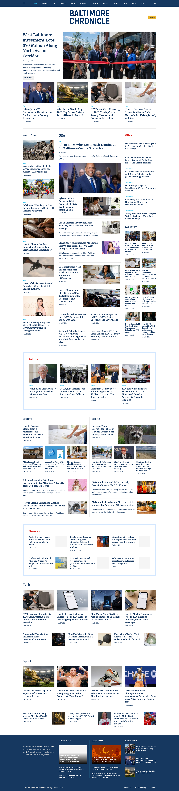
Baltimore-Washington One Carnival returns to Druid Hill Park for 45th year (38, 208)
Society (105, 3)
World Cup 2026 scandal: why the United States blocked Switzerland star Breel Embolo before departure (126, 718)
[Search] (155, 3)
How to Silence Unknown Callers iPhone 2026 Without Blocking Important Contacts (72, 617)
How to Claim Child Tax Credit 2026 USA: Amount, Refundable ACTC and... (132, 328)
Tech (125, 3)
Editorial (127, 787)
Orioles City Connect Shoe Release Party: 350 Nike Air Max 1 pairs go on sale (105, 693)
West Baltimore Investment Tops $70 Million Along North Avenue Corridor (40, 45)
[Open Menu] (24, 3)
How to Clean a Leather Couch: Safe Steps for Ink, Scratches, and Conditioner (37, 247)
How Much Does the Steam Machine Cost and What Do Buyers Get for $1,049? (81, 636)
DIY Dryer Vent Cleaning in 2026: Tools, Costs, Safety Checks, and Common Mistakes (37, 618)
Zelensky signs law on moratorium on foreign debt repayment (123, 561)
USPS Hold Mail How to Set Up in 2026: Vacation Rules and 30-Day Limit (72, 317)
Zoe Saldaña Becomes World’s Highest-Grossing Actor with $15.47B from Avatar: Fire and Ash (82, 542)
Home (35, 3)
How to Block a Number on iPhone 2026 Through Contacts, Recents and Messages (138, 618)
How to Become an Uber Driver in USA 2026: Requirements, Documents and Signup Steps (69, 296)
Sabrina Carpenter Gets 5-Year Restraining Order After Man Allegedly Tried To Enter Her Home (43, 483)
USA (53, 3)
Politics (72, 3)
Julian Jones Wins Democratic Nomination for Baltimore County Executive (88, 146)
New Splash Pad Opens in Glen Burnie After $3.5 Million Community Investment (101, 465)
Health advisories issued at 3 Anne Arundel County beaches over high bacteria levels (143, 466)
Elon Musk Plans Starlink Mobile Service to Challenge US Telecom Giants (105, 617)
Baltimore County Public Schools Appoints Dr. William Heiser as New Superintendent (103, 392)
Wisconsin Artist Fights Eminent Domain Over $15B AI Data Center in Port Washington (71, 769)
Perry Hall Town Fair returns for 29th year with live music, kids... (149, 300)
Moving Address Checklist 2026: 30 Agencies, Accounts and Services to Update (77, 465)
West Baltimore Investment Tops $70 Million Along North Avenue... (146, 749)
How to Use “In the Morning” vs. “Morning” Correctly (70, 776)
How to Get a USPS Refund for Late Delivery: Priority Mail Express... (132, 273)
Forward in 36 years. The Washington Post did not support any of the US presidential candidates (70, 759)
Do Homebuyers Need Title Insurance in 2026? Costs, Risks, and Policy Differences (70, 273)
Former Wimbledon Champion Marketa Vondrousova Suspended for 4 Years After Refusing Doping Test (140, 696)
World (62, 3)
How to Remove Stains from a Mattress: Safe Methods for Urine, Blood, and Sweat (33, 432)
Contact (152, 17)
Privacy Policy (140, 787)
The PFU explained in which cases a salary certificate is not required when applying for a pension (106, 775)
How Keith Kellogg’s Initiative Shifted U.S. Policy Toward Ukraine (105, 768)
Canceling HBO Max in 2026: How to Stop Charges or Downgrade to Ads (139, 202)
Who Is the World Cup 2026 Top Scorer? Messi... (145, 772)
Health (116, 3)
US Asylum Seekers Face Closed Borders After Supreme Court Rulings (72, 391)
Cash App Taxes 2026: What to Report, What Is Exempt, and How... (131, 301)
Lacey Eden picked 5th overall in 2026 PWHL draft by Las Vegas (81, 716)
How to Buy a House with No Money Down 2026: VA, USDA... (148, 246)
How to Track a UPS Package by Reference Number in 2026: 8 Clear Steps (140, 146)
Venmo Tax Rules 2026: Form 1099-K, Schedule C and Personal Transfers (54, 465)
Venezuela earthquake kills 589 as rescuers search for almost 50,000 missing (37, 169)
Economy (83, 3)
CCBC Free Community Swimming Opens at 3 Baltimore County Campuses (149, 274)
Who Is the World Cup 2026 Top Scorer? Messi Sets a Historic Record (71, 112)
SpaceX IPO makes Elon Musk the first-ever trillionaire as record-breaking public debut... (148, 329)
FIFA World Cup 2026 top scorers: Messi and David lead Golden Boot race (35, 716)
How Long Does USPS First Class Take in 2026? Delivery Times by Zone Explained (105, 334)
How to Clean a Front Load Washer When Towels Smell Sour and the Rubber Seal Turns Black (44, 506)
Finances (95, 3)
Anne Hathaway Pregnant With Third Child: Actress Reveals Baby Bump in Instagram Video (36, 326)
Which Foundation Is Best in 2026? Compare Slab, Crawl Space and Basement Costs (32, 465)
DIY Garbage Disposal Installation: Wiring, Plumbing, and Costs (140, 188)
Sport (134, 3)
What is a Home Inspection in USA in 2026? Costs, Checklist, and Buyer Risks (104, 317)
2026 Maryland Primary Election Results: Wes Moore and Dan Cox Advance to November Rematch (134, 394)
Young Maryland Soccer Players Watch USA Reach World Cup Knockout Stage (140, 216)
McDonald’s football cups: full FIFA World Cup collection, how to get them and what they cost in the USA (73, 336)
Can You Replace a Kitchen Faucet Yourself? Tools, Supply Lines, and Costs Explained (139, 160)
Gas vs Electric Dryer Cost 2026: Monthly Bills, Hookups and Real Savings (76, 225)
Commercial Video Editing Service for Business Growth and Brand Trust (35, 636)
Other (143, 3)
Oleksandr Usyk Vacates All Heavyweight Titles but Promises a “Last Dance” (71, 693)
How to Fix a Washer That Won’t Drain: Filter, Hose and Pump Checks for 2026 (127, 636)
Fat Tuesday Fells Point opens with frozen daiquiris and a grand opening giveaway (139, 174)
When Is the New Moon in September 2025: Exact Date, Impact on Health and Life (105, 759)
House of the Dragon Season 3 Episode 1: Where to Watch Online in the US (38, 286)
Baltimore (45, 3)
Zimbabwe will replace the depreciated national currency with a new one (124, 539)
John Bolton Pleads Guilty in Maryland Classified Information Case (42, 391)
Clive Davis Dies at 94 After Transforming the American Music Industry (124, 465)
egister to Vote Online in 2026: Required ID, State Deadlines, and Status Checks (68, 204)
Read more (28, 78)
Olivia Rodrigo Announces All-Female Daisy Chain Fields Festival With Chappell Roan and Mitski (78, 246)
